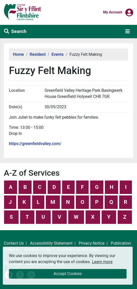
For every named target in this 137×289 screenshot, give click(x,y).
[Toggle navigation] (127, 31)
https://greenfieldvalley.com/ (35, 143)
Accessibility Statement (51, 243)
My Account (112, 12)
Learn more (102, 261)
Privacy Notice (92, 243)
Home (18, 54)
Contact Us (14, 243)
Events (57, 54)
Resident (38, 54)
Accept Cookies (67, 273)
